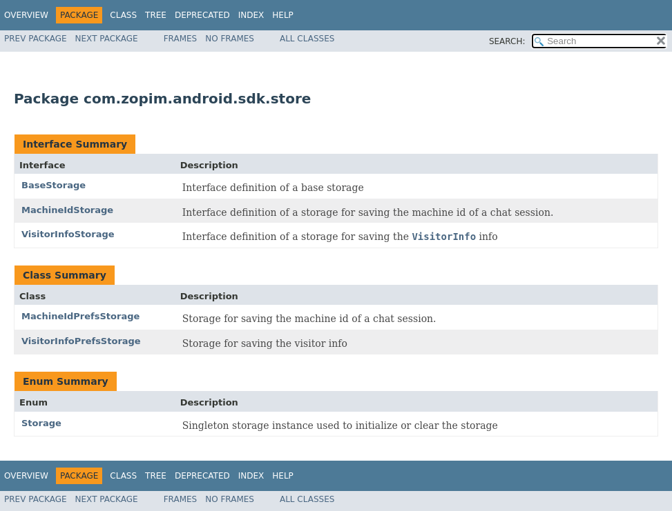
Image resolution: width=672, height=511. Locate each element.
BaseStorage (53, 185)
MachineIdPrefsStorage (80, 316)
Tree (155, 15)
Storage (41, 423)
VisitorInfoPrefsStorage (81, 341)
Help (283, 15)
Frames (181, 38)
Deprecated (202, 15)
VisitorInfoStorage (68, 234)
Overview (26, 15)
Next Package (106, 38)
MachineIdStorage (67, 210)
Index (251, 15)
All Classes (307, 38)
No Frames (229, 38)
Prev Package (35, 38)
